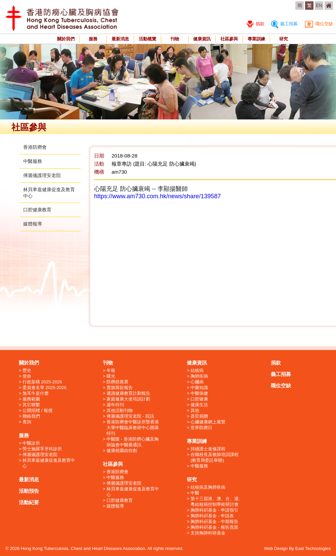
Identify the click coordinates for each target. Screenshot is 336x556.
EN (319, 5)
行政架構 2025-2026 (42, 381)
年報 (111, 370)
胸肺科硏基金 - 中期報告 (214, 521)
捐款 (255, 23)
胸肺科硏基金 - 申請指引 (214, 510)
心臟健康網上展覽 (208, 421)
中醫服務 (32, 161)
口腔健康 (199, 399)
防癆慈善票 (117, 381)
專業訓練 (256, 38)
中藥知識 (199, 387)
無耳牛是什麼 (36, 393)
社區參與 (229, 38)
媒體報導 (32, 224)
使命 (27, 376)
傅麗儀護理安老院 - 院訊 (130, 416)
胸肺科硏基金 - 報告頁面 (214, 527)
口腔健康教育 (37, 209)
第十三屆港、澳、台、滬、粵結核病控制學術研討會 (217, 501)
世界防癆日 (201, 427)
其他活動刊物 (120, 410)
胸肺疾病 (199, 376)
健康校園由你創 (122, 450)
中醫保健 (199, 393)
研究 (283, 38)
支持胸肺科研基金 (208, 532)
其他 (195, 410)
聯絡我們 (31, 416)
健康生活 (199, 404)
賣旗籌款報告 (120, 387)
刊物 (174, 38)
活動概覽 (147, 38)
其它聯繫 (31, 404)
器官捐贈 (199, 416)
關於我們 (66, 38)
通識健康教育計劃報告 (128, 393)
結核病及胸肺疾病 (208, 487)
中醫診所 (31, 443)
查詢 (27, 421)
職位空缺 (318, 23)
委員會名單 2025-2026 (45, 387)
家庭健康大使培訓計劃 (128, 399)
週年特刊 (115, 404)
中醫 (195, 492)
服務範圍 (31, 399)
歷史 (27, 370)
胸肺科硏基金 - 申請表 (212, 515)
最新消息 (120, 38)
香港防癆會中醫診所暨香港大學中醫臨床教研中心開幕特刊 (133, 427)
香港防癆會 (35, 147)
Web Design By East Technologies (297, 548)
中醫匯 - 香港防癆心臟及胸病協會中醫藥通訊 (133, 442)
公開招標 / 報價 (37, 410)
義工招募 (284, 23)
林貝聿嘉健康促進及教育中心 (49, 463)
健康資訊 (202, 38)
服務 (93, 38)
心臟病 (197, 381)
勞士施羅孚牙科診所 (42, 448)
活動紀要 (29, 502)
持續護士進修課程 (208, 448)
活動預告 (29, 491)
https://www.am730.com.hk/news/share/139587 (157, 196)
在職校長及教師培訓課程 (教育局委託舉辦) (215, 457)
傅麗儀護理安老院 (42, 175)
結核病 (197, 370)
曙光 (111, 376)
